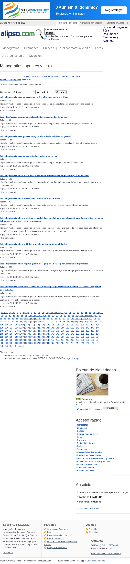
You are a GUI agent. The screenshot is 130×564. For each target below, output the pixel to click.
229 (22, 343)
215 (52, 340)
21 (78, 312)
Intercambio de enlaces (88, 508)
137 (62, 328)
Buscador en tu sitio (86, 470)
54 (1, 318)
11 (39, 312)
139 (72, 328)
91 (44, 322)
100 (80, 322)
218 (67, 340)
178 (67, 334)
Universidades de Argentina (89, 452)
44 (65, 315)
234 (47, 343)
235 (52, 343)
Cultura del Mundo (85, 467)
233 (42, 343)
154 (47, 331)
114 (47, 325)
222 (87, 340)
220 (77, 340)
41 (53, 315)
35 (30, 315)
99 (75, 322)
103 (95, 322)
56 (9, 318)
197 (62, 337)
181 (82, 334)
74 (79, 318)
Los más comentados (70, 76)
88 (32, 322)
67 (52, 318)
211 (32, 340)
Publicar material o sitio (74, 48)
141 (82, 328)
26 (97, 312)
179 (72, 334)
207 (12, 340)
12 (43, 312)
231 (32, 343)
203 (92, 337)
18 (66, 312)
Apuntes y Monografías (10, 79)
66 (48, 318)
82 (9, 322)
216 (57, 340)
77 (91, 318)
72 (72, 318)
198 (67, 337)
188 (16, 337)
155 (52, 331)
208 (16, 340)
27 (101, 312)
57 (13, 318)
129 (22, 328)
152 (37, 331)
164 (97, 331)
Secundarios (83, 449)
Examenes (31, 48)
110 (27, 325)
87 (28, 322)
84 (17, 322)
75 (83, 318)
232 (37, 343)
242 (87, 343)
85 (21, 322)
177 (62, 334)
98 (72, 322)
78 (95, 318)
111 (32, 325)
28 (2, 315)
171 (32, 334)
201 (82, 337)
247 (12, 346)
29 (6, 315)
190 (27, 337)
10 (35, 312)
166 (6, 334)
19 (70, 312)
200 (77, 337)
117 (62, 325)
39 (45, 315)
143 (92, 328)
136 (57, 328)
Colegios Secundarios (57, 547)
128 (16, 328)
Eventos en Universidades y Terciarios (94, 461)
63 (36, 318)
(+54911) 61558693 (109, 545)
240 (77, 343)
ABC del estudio (13, 55)
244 (97, 343)
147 (12, 331)
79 (99, 318)
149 (22, 331)
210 (27, 340)
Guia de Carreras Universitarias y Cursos (95, 458)
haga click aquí (42, 355)
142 (87, 328)
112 (37, 325)
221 (82, 340)
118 (67, 325)
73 (75, 318)
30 (10, 315)
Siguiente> (20, 346)
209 (22, 340)
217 (62, 340)
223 (92, 340)
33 (22, 315)
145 (1, 331)
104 (100, 322)
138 (67, 328)
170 (27, 334)
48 (81, 315)
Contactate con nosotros (91, 23)
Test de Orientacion (85, 443)
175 (52, 334)
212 (37, 340)
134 (47, 328)
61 (28, 318)
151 (32, 331)
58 (17, 318)
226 (6, 343)
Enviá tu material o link (57, 535)
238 (67, 343)
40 (49, 315)
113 (42, 325)
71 (68, 318)
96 (64, 322)
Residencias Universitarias (89, 455)
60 (25, 318)
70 (64, 318)
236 (57, 343)
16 (58, 312)
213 (42, 340)
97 (68, 322)
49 (84, 315)
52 (96, 315)
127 (12, 328)
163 (92, 331)
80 (1, 322)
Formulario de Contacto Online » (106, 553)
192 (37, 337)
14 (50, 312)
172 (37, 334)
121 (82, 325)
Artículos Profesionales (87, 464)
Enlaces (48, 48)
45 (69, 315)
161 (82, 331)
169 (22, 334)
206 (6, 340)
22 (82, 312)
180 (77, 334)
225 (1, 343)
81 (5, 322)
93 (52, 322)
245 (1, 346)
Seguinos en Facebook (57, 529)
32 (18, 315)
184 (97, 334)
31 (14, 315)
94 (56, 322)
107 (12, 325)
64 (40, 318)
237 (62, 343)
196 (57, 337)
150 (27, 331)
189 (22, 337)
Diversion (81, 440)
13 (47, 312)
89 (36, 322)
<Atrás (4, 312)
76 (87, 318)
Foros (99, 48)
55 (5, 318)
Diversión (35, 55)
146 (6, 331)
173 (42, 334)
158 (67, 331)
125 (1, 328)
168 (16, 334)
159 (72, 331)
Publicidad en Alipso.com (117, 23)
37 (37, 315)
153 (42, 331)
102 (90, 322)
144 (97, 328)
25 (94, 312)
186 (6, 337)
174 (47, 334)
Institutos (81, 446)
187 (12, 337)
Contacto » (8, 552)
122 (87, 325)
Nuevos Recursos (32, 76)
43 (61, 315)
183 (92, 334)
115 (52, 325)
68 (56, 318)
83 (13, 322)
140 (77, 328)
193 (42, 337)
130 (27, 328)
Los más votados (50, 76)
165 (1, 334)
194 (47, 337)
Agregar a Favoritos (67, 23)
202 (87, 337)
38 (41, 315)
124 (97, 325)
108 (16, 325)
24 (90, 312)
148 (16, 331)
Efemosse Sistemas (96, 561)
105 (1, 325)
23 (86, 312)
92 (48, 322)
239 (72, 343)
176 (57, 334)
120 (77, 325)
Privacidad (93, 529)
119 (72, 325)
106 (6, 325)
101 (85, 322)
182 (87, 334)
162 (87, 331)
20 (74, 312)
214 (47, 340)
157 (62, 331)
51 (92, 315)
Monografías (10, 48)
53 (100, 315)
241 (82, 343)
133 (42, 328)
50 (88, 315)
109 (22, 325)
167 (12, 334)
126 (6, 328)
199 (72, 337)
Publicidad (93, 532)
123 (92, 325)
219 (72, 340)
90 (40, 322)
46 (73, 315)
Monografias (82, 425)
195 (52, 337)
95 (60, 322)
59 (21, 318)
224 (97, 340)
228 (16, 343)
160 (77, 331)
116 (57, 325)
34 (26, 315)
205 (1, 340)
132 (37, 328)
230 (27, 343)
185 (1, 337)
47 (76, 315)
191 (32, 337)
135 (52, 328)
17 (62, 312)
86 (25, 322)
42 (57, 315)
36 (33, 315)
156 (57, 331)
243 (92, 343)
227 (12, 343)
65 (44, 318)
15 (54, 312)
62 (32, 318)
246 (6, 346)
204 (97, 337)
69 (60, 318)
